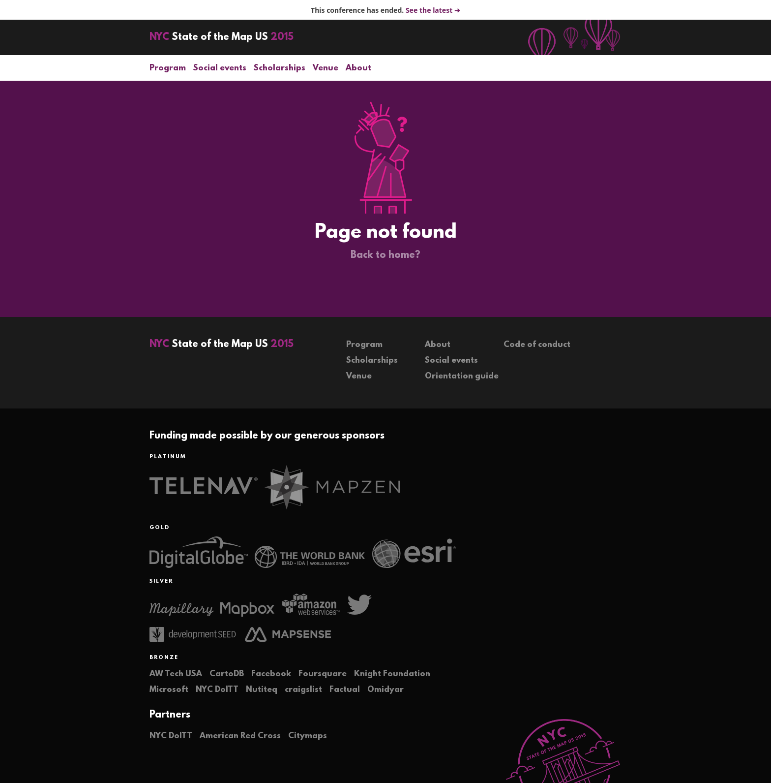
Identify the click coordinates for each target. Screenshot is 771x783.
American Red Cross (240, 736)
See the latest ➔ (433, 10)
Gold (159, 528)
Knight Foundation (392, 674)
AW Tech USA (175, 674)
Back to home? (385, 255)
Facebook (271, 674)
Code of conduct (537, 344)
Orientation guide (462, 376)
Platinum (167, 457)
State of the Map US (221, 37)
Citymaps (307, 736)
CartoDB (226, 674)
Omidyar (385, 689)
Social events (219, 68)
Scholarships (279, 68)
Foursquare (322, 674)
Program (167, 68)
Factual (344, 689)
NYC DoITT (217, 689)
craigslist (303, 689)
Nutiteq (261, 689)
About (358, 68)
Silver (161, 581)
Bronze (163, 658)
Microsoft (168, 689)
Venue (325, 68)
